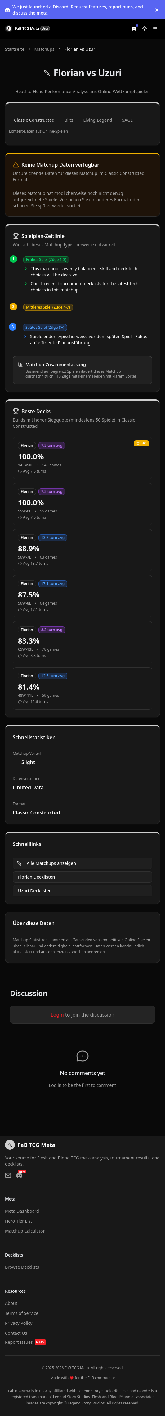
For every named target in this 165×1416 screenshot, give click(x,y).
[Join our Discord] (134, 29)
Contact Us (16, 1333)
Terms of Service (21, 1313)
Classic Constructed (34, 120)
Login (57, 1014)
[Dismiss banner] (157, 10)
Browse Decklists (22, 1267)
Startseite (15, 49)
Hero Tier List (18, 1221)
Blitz (69, 120)
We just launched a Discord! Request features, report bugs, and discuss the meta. (74, 10)
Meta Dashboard (22, 1211)
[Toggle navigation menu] (155, 29)
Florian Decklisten (36, 877)
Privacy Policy (18, 1323)
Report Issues (25, 1342)
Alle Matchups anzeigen (46, 863)
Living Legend (97, 120)
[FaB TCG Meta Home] (27, 29)
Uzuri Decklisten (35, 891)
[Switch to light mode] (144, 29)
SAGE (127, 120)
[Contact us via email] (8, 1175)
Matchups (44, 49)
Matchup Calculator (25, 1231)
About (11, 1303)
